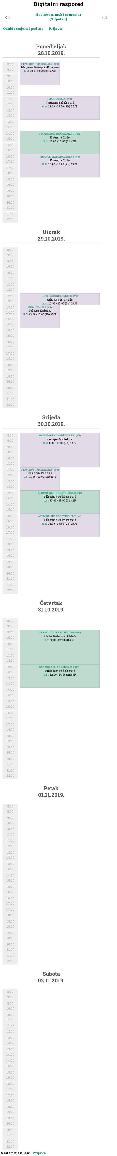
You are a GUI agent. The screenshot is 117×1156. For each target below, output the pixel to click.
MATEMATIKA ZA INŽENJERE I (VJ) (60, 435)
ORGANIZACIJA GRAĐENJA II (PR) (60, 667)
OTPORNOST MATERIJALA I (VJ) (40, 64)
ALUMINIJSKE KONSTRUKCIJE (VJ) (60, 516)
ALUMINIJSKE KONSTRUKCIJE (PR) (60, 493)
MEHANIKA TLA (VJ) (40, 307)
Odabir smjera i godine (23, 28)
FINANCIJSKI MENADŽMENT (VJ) (60, 156)
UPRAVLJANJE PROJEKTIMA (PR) (60, 632)
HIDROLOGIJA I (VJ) (60, 99)
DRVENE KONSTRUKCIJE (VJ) (60, 296)
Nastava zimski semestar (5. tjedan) (58, 16)
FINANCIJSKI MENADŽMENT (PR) (59, 133)
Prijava (55, 28)
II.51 (26, 70)
